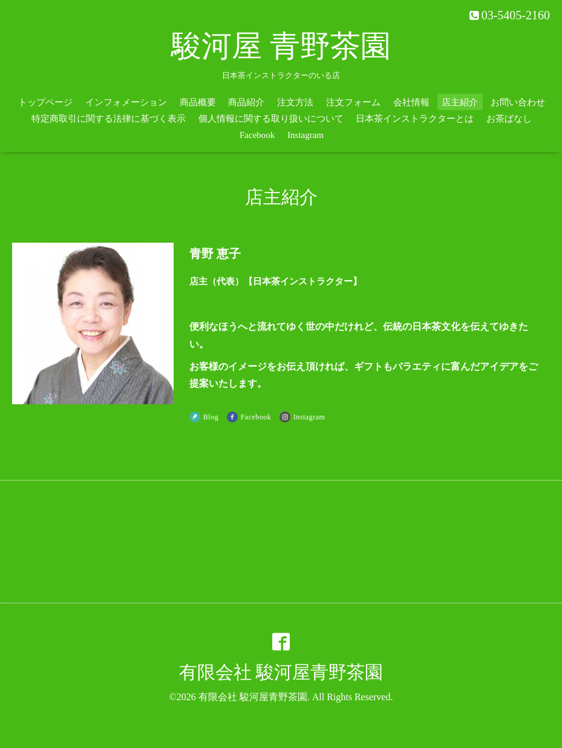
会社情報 (411, 102)
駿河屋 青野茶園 (281, 46)
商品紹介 (246, 102)
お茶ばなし (509, 118)
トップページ (45, 102)
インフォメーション (126, 102)
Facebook (257, 135)
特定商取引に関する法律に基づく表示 (108, 118)
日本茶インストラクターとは (415, 118)
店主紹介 (460, 102)
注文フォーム (353, 102)
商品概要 (198, 102)
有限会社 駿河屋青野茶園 (281, 672)
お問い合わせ (518, 102)
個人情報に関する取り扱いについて (271, 118)
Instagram (305, 135)
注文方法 (295, 102)
